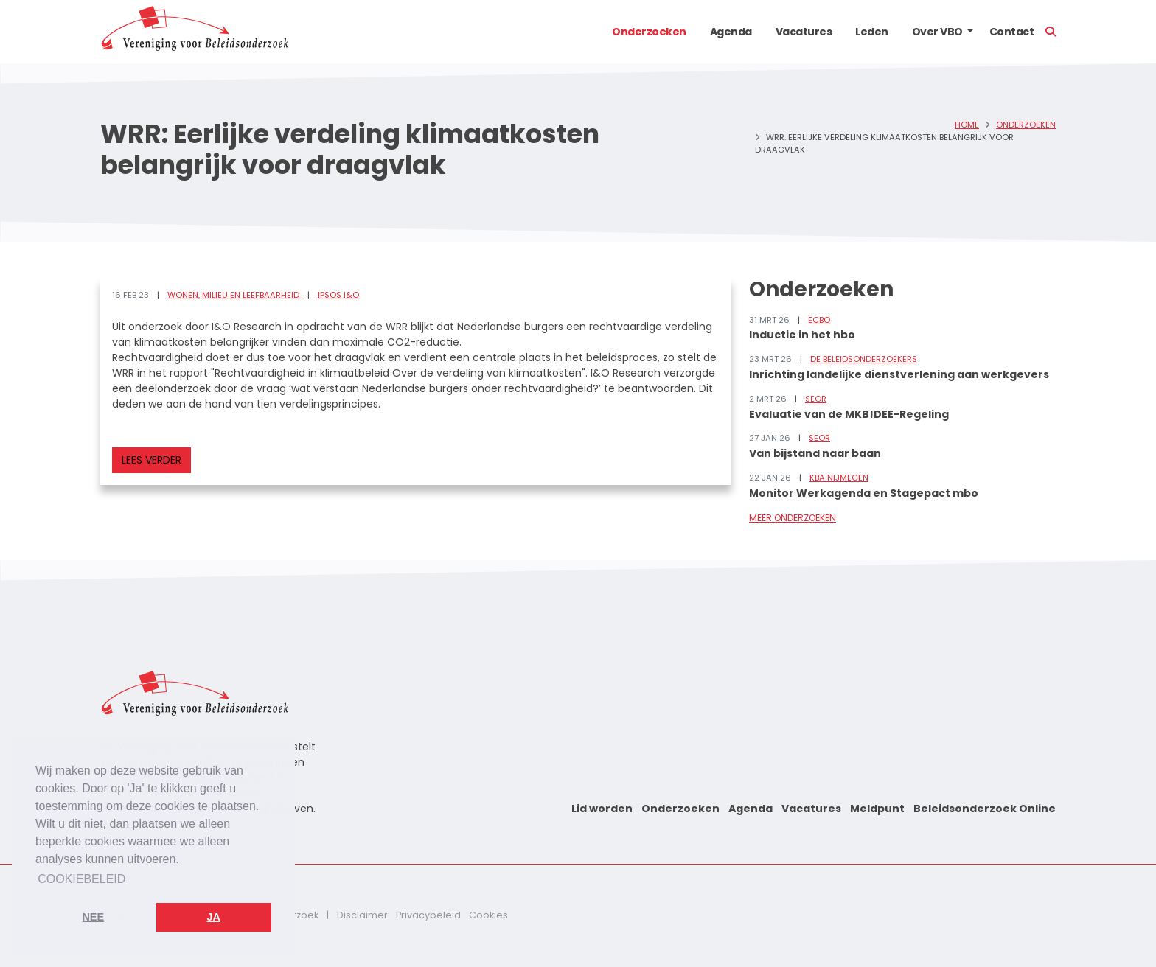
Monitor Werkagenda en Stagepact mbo (863, 493)
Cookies (488, 915)
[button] (970, 31)
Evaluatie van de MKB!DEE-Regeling (849, 414)
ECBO (819, 320)
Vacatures (804, 31)
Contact (1011, 31)
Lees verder (151, 460)
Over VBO (937, 31)
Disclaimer (362, 915)
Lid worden (602, 808)
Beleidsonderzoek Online (984, 808)
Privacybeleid (428, 915)
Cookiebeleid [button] (81, 879)
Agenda (731, 31)
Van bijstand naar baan (815, 453)
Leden (871, 31)
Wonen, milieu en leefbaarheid (234, 295)
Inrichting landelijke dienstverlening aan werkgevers (899, 374)
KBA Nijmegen (838, 478)
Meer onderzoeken (792, 518)
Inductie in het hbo (802, 334)
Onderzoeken (649, 31)
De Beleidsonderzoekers (863, 359)
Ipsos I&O (338, 295)
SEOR (815, 399)
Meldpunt (877, 808)
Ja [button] (213, 917)
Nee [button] (93, 917)
